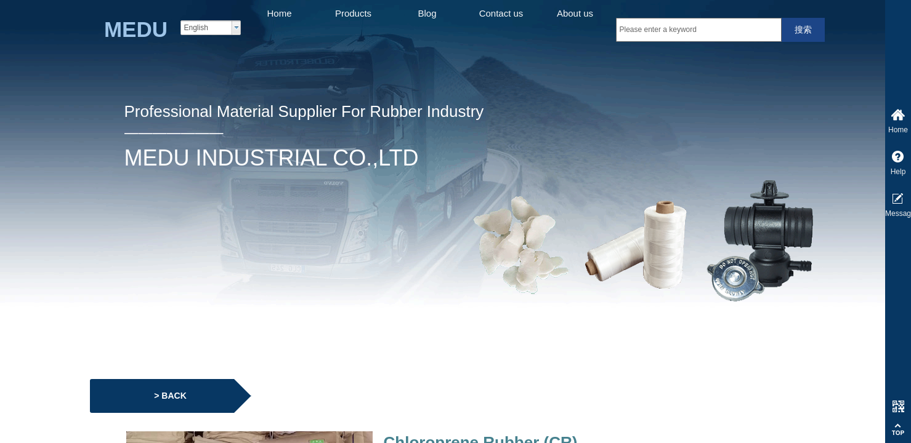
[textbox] (699, 30)
